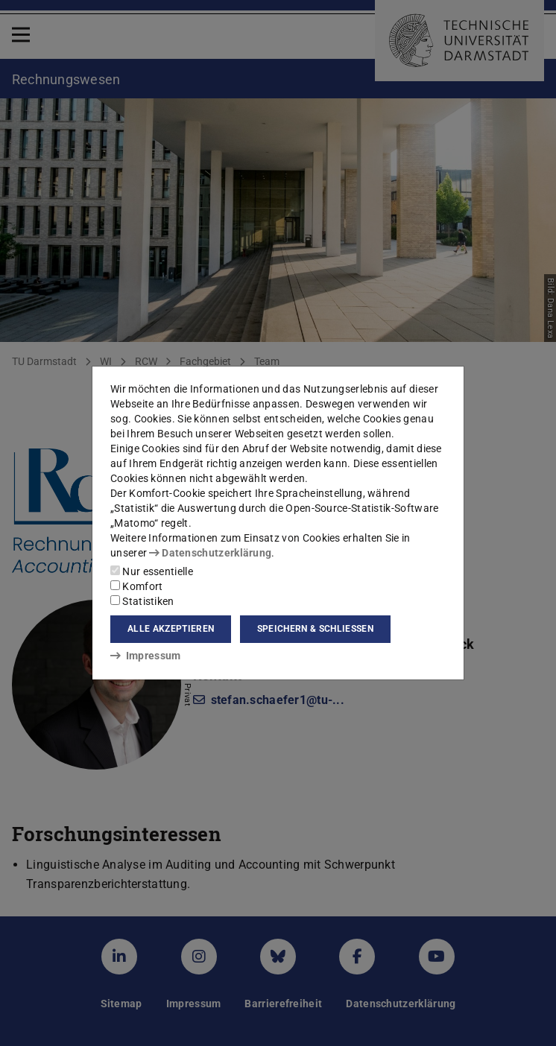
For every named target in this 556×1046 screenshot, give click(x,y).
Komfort (136, 586)
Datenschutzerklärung (210, 553)
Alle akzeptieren (170, 629)
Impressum (145, 656)
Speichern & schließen (315, 629)
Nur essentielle (151, 571)
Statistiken (142, 601)
